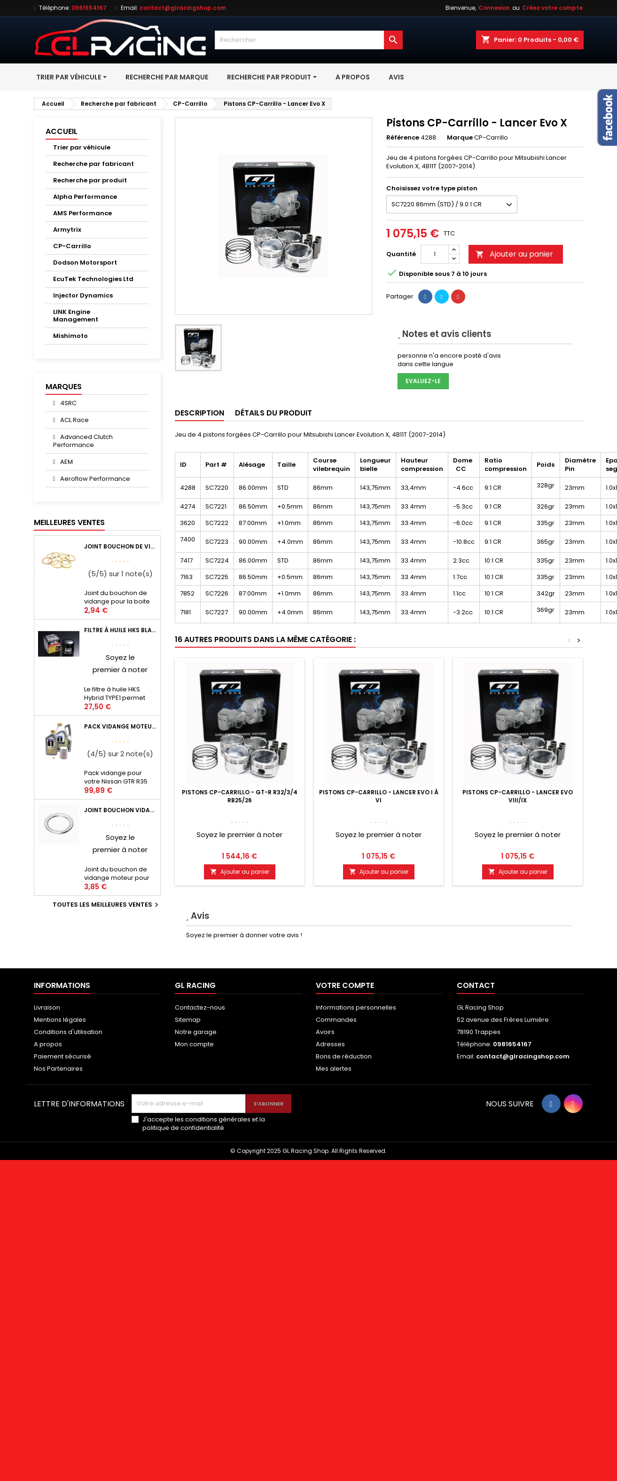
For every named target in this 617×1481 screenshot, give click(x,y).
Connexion (494, 8)
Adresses (330, 1044)
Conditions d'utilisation (68, 1031)
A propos (48, 1044)
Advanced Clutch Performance (83, 440)
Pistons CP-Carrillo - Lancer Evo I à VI (378, 796)
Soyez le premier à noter (239, 834)
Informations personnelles (356, 1007)
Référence (402, 137)
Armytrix (67, 229)
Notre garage (196, 1031)
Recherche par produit (90, 180)
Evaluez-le (423, 381)
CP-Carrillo (72, 246)
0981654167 (89, 8)
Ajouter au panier (514, 254)
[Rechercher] (309, 40)
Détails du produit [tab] (273, 412)
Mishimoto (70, 335)
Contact (476, 985)
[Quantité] (435, 254)
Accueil (62, 131)
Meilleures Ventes (69, 522)
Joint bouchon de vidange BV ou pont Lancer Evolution (120, 546)
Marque (460, 137)
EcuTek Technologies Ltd (93, 278)
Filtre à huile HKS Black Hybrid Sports (120, 630)
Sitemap (188, 1019)
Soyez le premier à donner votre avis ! (244, 935)
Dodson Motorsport (85, 262)
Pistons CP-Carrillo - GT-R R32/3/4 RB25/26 (239, 796)
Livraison (47, 1007)
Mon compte (194, 1044)
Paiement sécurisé (62, 1056)
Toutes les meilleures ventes (107, 905)
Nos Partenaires (58, 1068)
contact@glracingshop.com (183, 8)
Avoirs (325, 1031)
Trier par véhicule (81, 147)
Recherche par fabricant (93, 163)
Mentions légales (60, 1019)
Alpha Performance (85, 196)
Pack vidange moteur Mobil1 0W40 (120, 726)
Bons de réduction (344, 1056)
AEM (66, 461)
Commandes (336, 1019)
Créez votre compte (552, 8)
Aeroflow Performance (94, 478)
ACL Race (74, 419)
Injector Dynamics (83, 295)
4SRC (68, 403)
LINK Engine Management (75, 315)
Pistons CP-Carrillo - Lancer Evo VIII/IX (517, 796)
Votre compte (345, 985)
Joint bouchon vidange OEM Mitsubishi (120, 810)
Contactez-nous (200, 1007)
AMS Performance (82, 213)
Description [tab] (199, 412)
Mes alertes (333, 1068)
